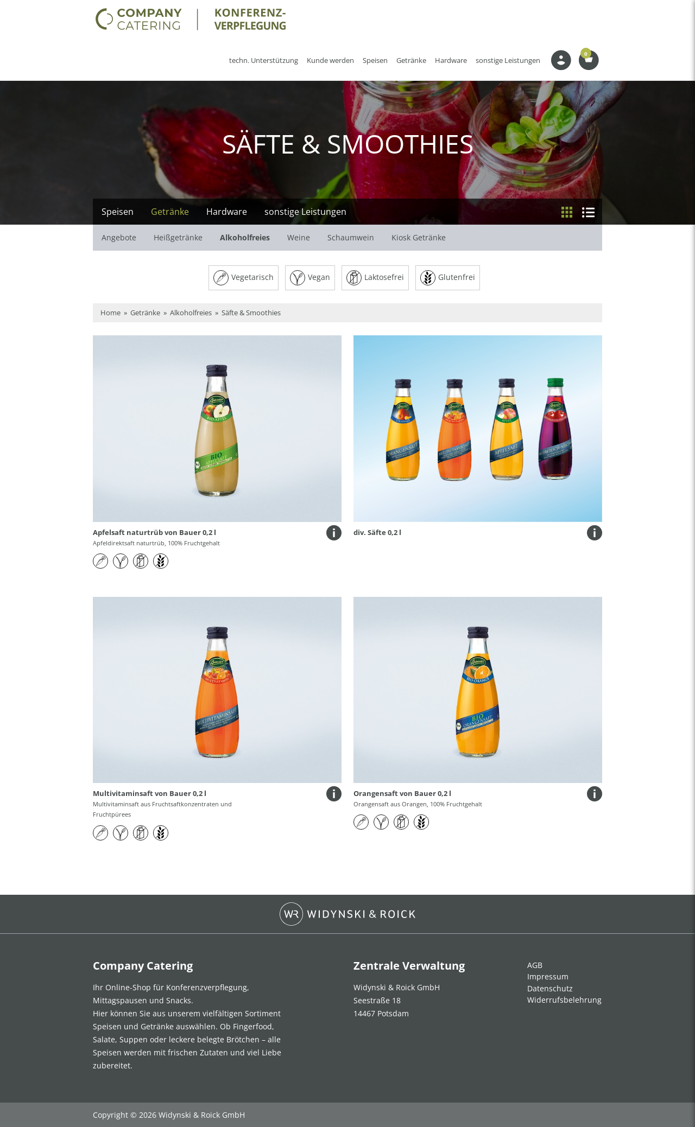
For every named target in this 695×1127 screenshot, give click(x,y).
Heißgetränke (178, 237)
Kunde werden (332, 60)
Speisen (375, 60)
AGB (534, 965)
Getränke (411, 60)
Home (110, 312)
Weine (298, 237)
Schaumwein (350, 237)
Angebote (119, 237)
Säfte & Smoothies (251, 312)
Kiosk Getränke (418, 237)
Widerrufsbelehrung (564, 1000)
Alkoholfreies (245, 237)
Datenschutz (550, 988)
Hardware (451, 60)
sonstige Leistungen (508, 60)
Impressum (547, 976)
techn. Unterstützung (263, 60)
